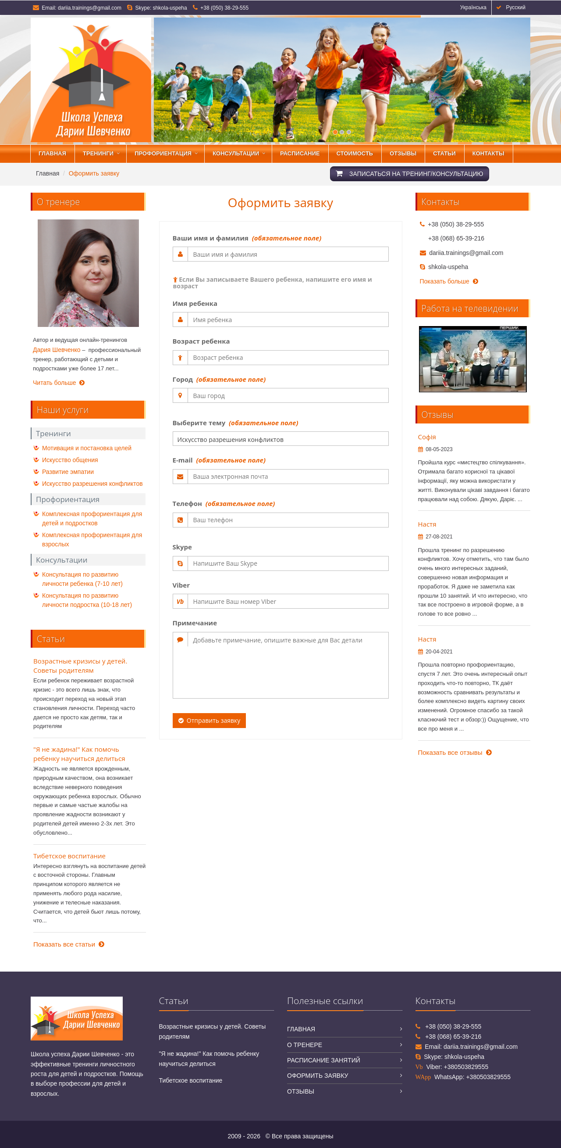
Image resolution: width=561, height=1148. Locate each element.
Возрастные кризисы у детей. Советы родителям (80, 665)
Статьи (444, 153)
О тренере (304, 1044)
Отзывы (403, 153)
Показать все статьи (68, 944)
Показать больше (449, 281)
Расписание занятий (323, 1060)
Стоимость (355, 153)
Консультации (236, 153)
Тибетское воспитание (69, 855)
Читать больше (59, 382)
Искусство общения (70, 459)
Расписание (300, 153)
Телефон (224, 503)
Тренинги (98, 153)
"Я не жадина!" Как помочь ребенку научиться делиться (79, 754)
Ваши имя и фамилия (247, 237)
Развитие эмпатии (68, 471)
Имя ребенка (195, 303)
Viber (181, 585)
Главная (52, 153)
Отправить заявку (209, 720)
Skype (182, 546)
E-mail (219, 460)
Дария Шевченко (57, 349)
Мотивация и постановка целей (86, 448)
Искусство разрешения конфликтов (92, 483)
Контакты (488, 153)
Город (219, 379)
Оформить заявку (317, 1075)
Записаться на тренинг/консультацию (409, 173)
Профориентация (163, 153)
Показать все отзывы (455, 752)
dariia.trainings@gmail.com (89, 8)
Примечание (195, 622)
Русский (510, 7)
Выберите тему (235, 422)
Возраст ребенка (201, 341)
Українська (471, 7)
